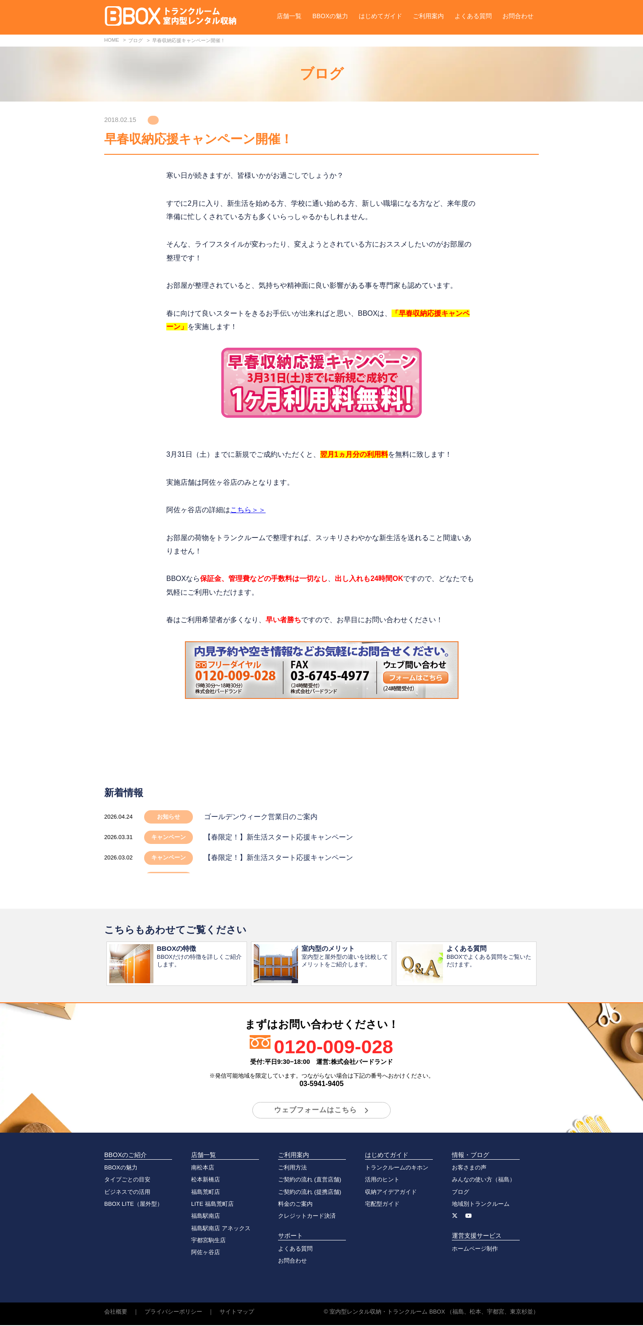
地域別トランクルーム (481, 1204)
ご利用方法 (292, 1168)
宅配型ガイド (382, 1204)
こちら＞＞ (248, 510)
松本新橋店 (205, 1180)
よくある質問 (473, 16)
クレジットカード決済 (307, 1216)
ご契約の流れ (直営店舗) (309, 1180)
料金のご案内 (295, 1204)
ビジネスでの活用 (127, 1192)
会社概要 (115, 1312)
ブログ (460, 1192)
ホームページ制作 (475, 1249)
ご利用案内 (428, 16)
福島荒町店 (205, 1192)
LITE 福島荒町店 (212, 1204)
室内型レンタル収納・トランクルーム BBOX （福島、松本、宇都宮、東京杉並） (434, 1312)
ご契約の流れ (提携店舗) (309, 1192)
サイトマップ (237, 1312)
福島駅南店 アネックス (221, 1229)
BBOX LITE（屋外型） (133, 1204)
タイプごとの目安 (127, 1180)
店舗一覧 (289, 16)
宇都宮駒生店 (208, 1241)
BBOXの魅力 (330, 16)
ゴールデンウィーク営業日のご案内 (261, 816)
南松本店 (202, 1168)
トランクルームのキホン (396, 1168)
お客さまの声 (469, 1168)
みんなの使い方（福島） (483, 1180)
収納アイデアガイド (391, 1192)
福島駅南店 (205, 1216)
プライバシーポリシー (173, 1312)
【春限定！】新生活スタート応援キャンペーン (278, 837)
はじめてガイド (380, 16)
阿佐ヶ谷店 (205, 1253)
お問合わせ (517, 16)
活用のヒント (382, 1180)
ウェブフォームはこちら (315, 1110)
